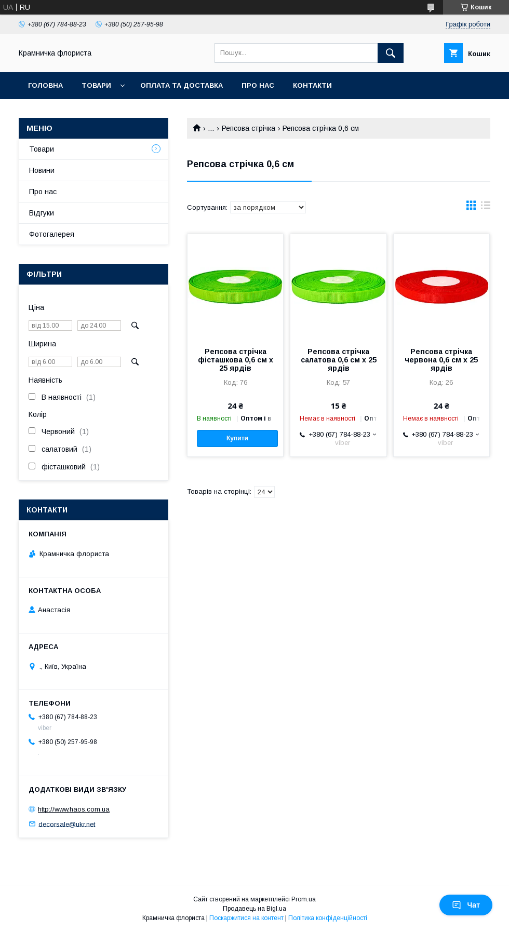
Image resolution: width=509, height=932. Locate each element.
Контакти (312, 85)
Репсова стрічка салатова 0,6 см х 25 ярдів (339, 359)
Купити (237, 438)
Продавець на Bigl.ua (254, 908)
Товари (96, 85)
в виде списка (485, 207)
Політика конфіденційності (327, 918)
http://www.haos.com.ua (74, 809)
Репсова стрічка (248, 128)
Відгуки (41, 213)
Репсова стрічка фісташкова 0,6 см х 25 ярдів (235, 359)
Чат (466, 905)
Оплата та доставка (181, 85)
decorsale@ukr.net (66, 824)
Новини (42, 170)
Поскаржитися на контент (246, 918)
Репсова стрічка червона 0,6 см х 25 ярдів (441, 359)
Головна (45, 85)
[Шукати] (391, 53)
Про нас (258, 85)
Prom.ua (303, 899)
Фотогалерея (51, 234)
